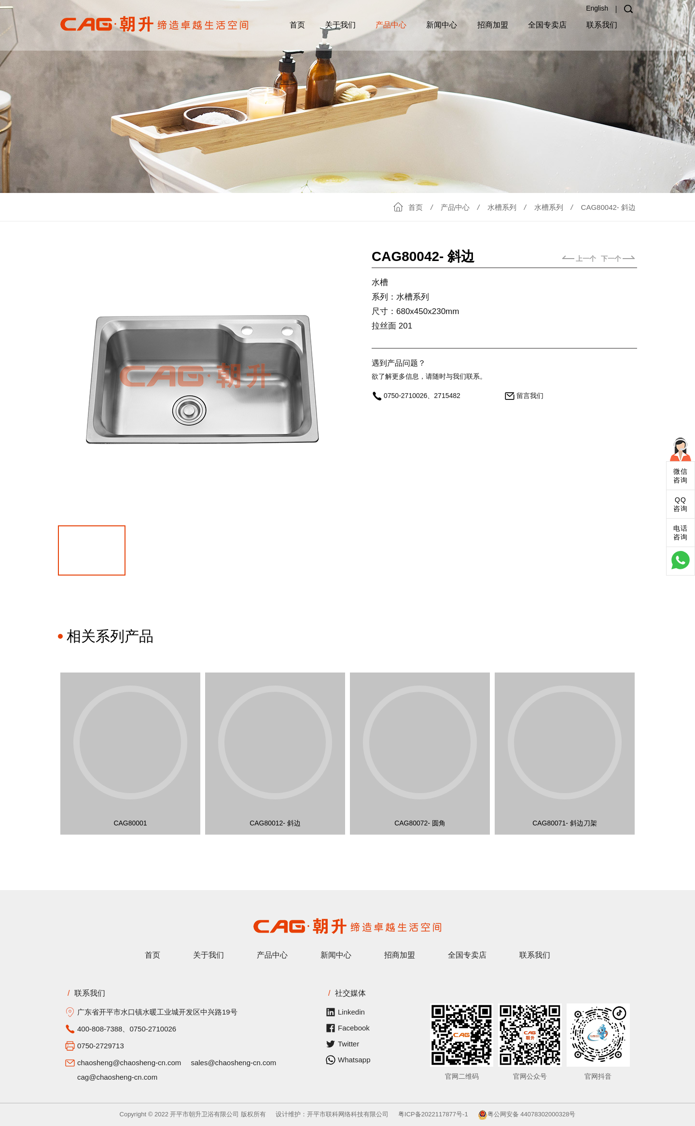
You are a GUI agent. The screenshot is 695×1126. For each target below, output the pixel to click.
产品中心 (390, 25)
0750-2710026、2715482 (422, 395)
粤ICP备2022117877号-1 (433, 1114)
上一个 (579, 258)
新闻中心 (441, 25)
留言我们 (529, 395)
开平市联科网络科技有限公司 (348, 1114)
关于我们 (340, 25)
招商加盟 (492, 25)
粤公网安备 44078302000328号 (527, 1114)
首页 (297, 25)
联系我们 (601, 25)
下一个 (618, 258)
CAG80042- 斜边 (608, 207)
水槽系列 (501, 207)
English (597, 8)
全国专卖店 (547, 25)
